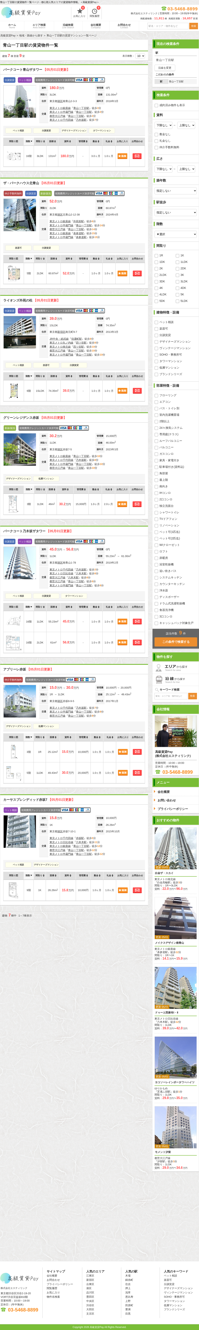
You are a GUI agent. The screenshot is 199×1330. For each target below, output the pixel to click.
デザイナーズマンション (74, 130)
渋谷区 (90, 1305)
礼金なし (165, 140)
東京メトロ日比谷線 (61, 573)
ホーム (12, 26)
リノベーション (169, 525)
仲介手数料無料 (169, 147)
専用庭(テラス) (168, 434)
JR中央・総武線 (59, 338)
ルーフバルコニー (170, 440)
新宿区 (61, 331)
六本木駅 (81, 573)
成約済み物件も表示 (172, 105)
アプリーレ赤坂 (28, 669)
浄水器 (163, 590)
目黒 (128, 1313)
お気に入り (79, 12)
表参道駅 (78, 233)
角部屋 (163, 473)
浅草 (128, 1292)
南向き (163, 486)
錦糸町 (129, 1279)
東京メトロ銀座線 (60, 108)
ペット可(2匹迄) (169, 538)
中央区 (90, 1301)
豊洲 (128, 1309)
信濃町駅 (76, 338)
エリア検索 (39, 26)
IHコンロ (165, 492)
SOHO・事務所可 (170, 354)
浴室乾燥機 (166, 564)
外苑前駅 (78, 221)
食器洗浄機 (166, 610)
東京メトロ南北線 (60, 346)
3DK (162, 281)
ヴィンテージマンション (175, 348)
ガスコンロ (166, 453)
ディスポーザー (169, 597)
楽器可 (18, 248)
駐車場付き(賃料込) (171, 466)
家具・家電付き (169, 460)
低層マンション (46, 478)
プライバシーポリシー (60, 1284)
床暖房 (163, 557)
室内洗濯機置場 (169, 414)
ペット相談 (18, 130)
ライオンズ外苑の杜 (31, 300)
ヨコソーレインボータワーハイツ (175, 1082)
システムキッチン (170, 577)
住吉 (128, 1284)
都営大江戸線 (57, 116)
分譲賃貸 (46, 130)
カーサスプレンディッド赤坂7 (39, 799)
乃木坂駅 (81, 119)
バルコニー (166, 447)
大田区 (90, 1309)
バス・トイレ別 (169, 408)
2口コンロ (165, 499)
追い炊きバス (167, 570)
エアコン (165, 401)
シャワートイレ (169, 512)
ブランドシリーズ (170, 374)
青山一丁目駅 (81, 108)
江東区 (90, 1275)
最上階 (163, 479)
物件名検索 (53, 1296)
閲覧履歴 (95, 12)
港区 (60, 101)
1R (161, 255)
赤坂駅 (80, 838)
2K (161, 268)
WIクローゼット (169, 544)
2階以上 (164, 421)
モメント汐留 (163, 1152)
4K (161, 288)
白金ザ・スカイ (164, 873)
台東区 (90, 1284)
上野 (128, 1301)
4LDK (163, 294)
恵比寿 (129, 1296)
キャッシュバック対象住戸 (176, 623)
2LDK (163, 274)
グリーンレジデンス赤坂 (35, 417)
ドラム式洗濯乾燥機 (172, 603)
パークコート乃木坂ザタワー (38, 531)
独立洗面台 (166, 505)
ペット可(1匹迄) (169, 531)
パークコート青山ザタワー (36, 69)
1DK (162, 261)
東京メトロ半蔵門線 (61, 111)
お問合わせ (124, 26)
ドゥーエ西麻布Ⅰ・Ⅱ (166, 1012)
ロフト (163, 551)
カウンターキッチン (172, 584)
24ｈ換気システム (171, 427)
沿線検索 (68, 26)
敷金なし (165, 134)
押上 (128, 1288)
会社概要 (96, 26)
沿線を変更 (164, 67)
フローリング (167, 395)
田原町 (129, 1305)
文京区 (90, 1313)
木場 (128, 1275)
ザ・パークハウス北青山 (35, 183)
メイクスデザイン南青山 (169, 942)
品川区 (90, 1292)
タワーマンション (102, 130)
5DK (162, 301)
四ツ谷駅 (81, 342)
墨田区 (90, 1296)
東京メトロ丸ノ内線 (61, 342)
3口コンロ (165, 616)
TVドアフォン (168, 518)
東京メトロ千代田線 (61, 119)
